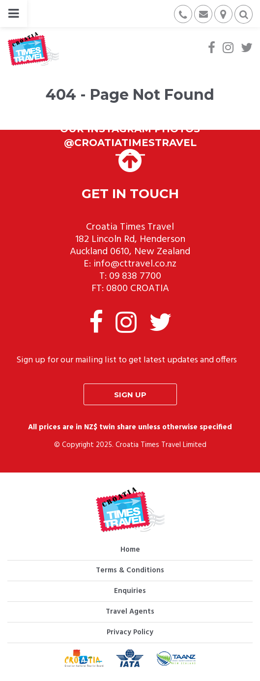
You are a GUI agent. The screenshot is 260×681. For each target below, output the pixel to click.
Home (130, 550)
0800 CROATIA (137, 288)
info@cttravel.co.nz (134, 264)
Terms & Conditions (130, 570)
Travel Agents (130, 612)
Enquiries (130, 591)
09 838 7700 (135, 276)
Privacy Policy (130, 632)
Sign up (130, 394)
